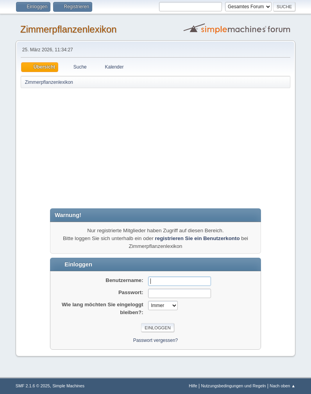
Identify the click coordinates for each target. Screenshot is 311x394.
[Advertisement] (155, 147)
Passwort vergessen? (155, 340)
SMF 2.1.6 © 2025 (33, 385)
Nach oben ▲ (282, 385)
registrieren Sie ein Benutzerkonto (197, 238)
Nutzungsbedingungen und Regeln (233, 385)
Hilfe (193, 385)
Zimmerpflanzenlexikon (68, 29)
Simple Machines (68, 385)
